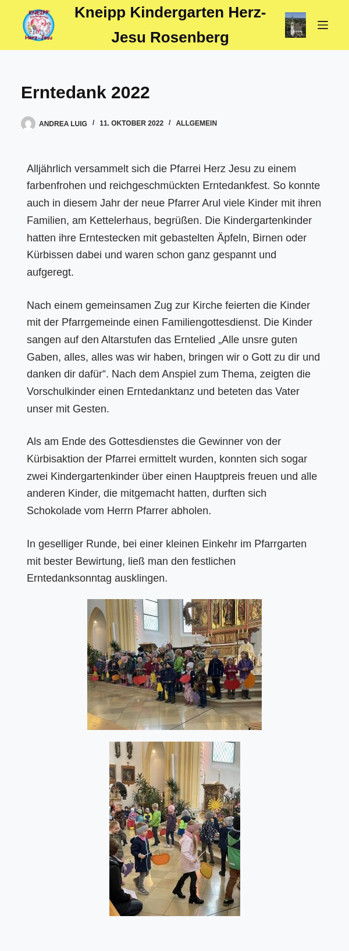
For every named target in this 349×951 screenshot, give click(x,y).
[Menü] (323, 25)
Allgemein (196, 123)
